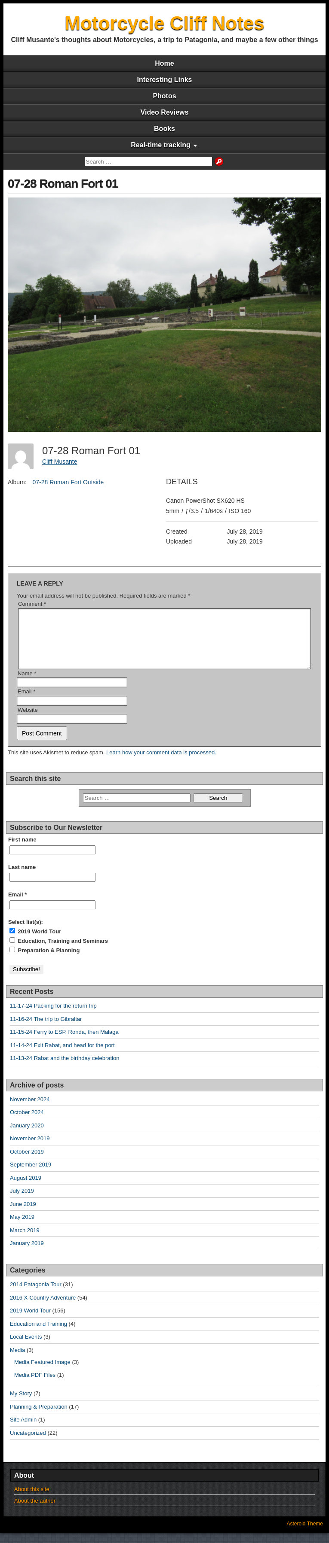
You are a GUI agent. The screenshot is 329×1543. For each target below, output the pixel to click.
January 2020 (27, 1136)
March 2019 (25, 1240)
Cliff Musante (59, 461)
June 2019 (23, 1214)
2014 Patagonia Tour (35, 1294)
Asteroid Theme (305, 1534)
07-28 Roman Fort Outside (68, 482)
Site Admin (23, 1430)
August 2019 (25, 1188)
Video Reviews (165, 112)
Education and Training (38, 1334)
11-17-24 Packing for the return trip (53, 1016)
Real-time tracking (161, 145)
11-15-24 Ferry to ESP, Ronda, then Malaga (64, 1042)
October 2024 (27, 1122)
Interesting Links (164, 79)
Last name (22, 877)
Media (17, 1360)
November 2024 (30, 1109)
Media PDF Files (34, 1385)
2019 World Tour (35, 941)
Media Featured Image (42, 1372)
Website (28, 720)
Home (164, 63)
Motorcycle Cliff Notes (164, 22)
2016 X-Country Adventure (43, 1308)
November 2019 (30, 1148)
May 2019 (22, 1227)
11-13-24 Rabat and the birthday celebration (64, 1068)
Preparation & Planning (44, 960)
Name (27, 683)
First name (22, 850)
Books (164, 128)
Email (26, 702)
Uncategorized (28, 1443)
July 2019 (22, 1201)
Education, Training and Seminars (58, 951)
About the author (34, 1511)
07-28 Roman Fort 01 (63, 183)
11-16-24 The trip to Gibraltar (46, 1029)
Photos (164, 96)
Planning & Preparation (39, 1417)
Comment (32, 604)
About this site (31, 1499)
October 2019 (27, 1162)
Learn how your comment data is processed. (161, 762)
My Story (21, 1403)
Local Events (26, 1347)
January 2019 (27, 1253)
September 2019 (30, 1175)
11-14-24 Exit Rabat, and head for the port (62, 1055)
